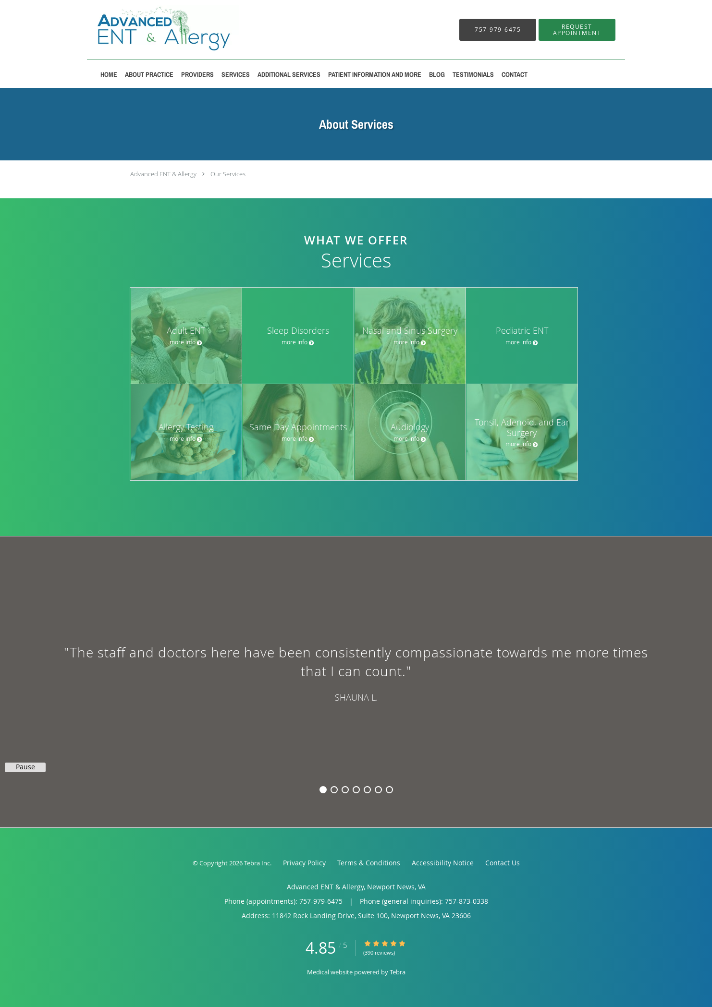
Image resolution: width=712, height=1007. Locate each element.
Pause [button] (25, 767)
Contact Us (502, 862)
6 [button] (378, 789)
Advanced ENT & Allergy (163, 174)
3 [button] (345, 789)
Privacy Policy (304, 862)
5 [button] (367, 789)
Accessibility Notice (443, 862)
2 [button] (334, 789)
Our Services (228, 174)
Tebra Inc (257, 863)
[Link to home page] (151, 30)
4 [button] (356, 789)
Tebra (397, 972)
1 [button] (323, 789)
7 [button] (389, 789)
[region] (356, 672)
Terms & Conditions (368, 862)
